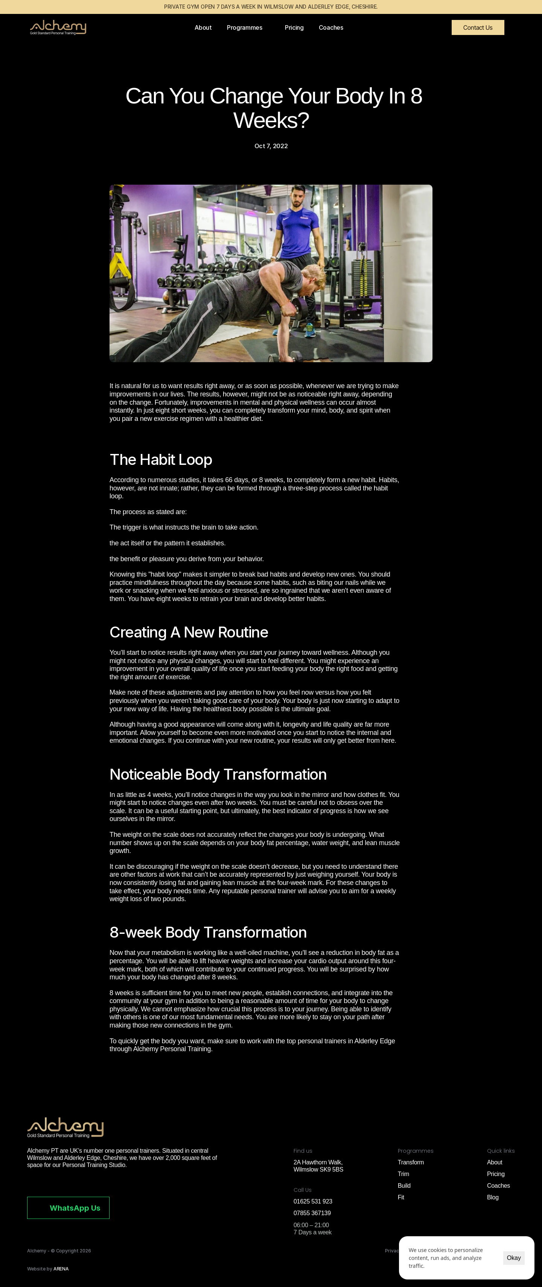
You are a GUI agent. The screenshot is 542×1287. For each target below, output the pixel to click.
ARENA (61, 1269)
